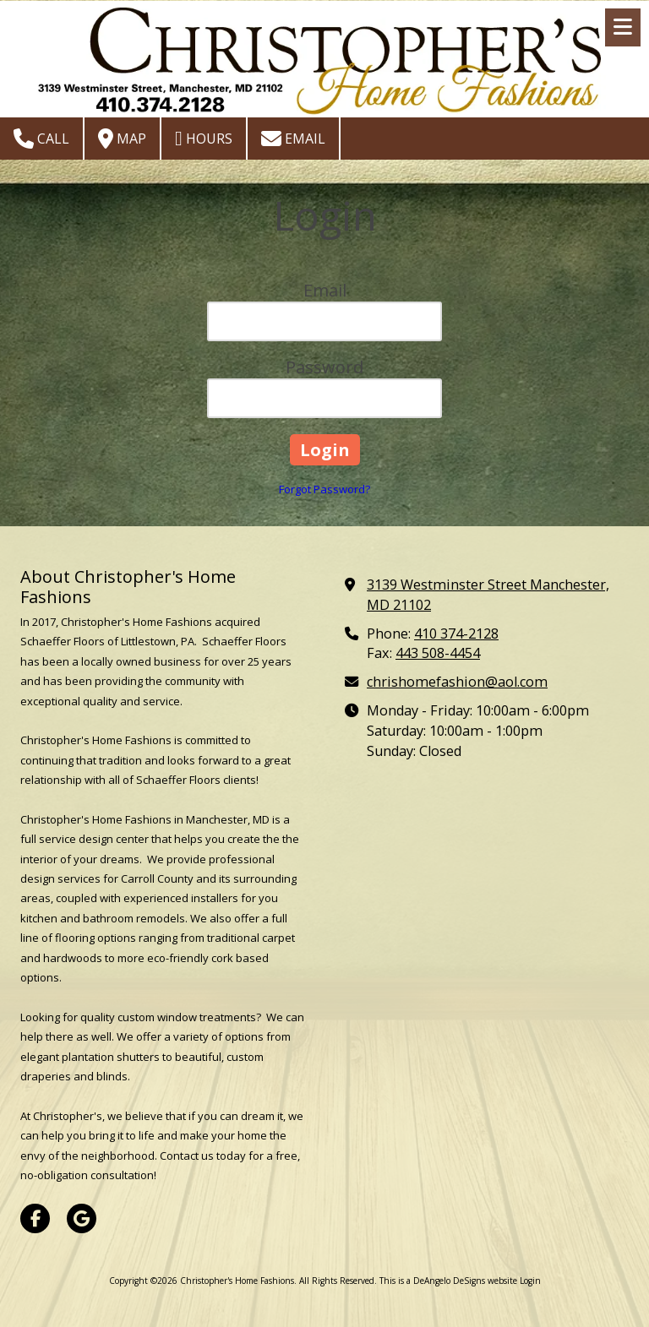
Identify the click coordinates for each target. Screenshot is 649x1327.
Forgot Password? (324, 489)
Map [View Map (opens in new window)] (122, 138)
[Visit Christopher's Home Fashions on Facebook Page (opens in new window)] (35, 1218)
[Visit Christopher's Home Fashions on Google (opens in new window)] (81, 1218)
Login (530, 1280)
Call (41, 138)
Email (293, 138)
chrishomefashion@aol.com (457, 681)
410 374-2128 (456, 633)
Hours (203, 138)
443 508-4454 (437, 653)
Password (324, 367)
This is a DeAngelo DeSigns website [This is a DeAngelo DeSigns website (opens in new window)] (448, 1280)
